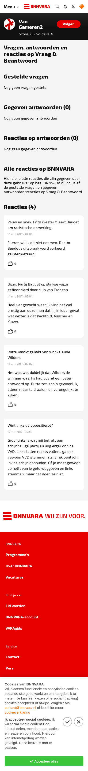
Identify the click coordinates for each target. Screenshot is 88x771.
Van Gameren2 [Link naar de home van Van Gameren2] (31, 24)
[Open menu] (11, 6)
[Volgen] (68, 24)
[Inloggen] (73, 6)
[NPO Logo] (81, 7)
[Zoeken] (57, 6)
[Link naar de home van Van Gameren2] (9, 24)
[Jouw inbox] (65, 6)
